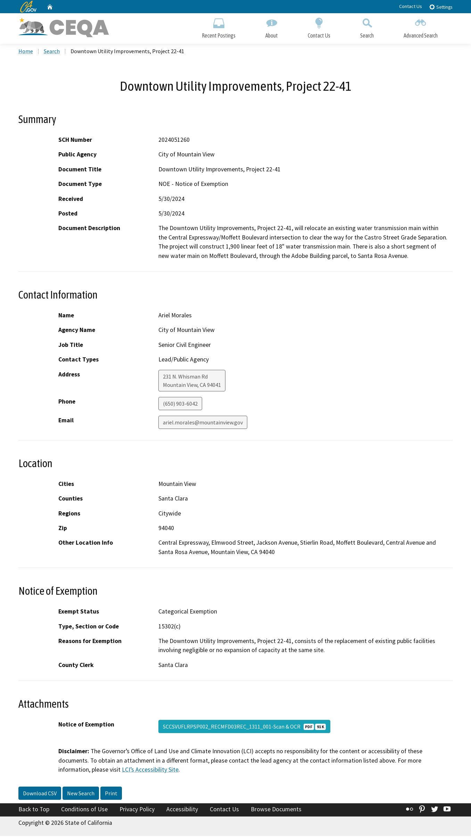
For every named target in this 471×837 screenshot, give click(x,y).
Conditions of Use (84, 810)
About (271, 27)
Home (25, 52)
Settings (440, 6)
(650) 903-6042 (180, 404)
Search (367, 27)
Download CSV (40, 794)
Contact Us (410, 6)
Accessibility (182, 810)
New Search (80, 794)
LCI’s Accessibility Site (150, 771)
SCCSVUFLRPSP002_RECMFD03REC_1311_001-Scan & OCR (244, 727)
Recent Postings (219, 27)
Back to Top (33, 810)
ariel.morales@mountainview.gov (203, 423)
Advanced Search (420, 27)
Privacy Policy (137, 810)
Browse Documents (276, 810)
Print (111, 794)
